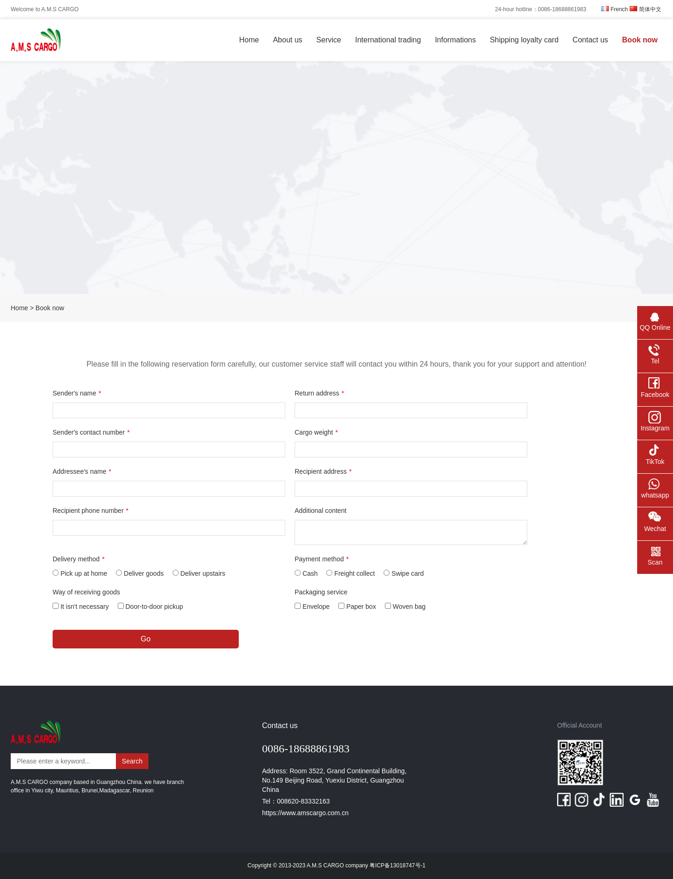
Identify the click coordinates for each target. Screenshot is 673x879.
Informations (455, 40)
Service (328, 40)
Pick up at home (80, 573)
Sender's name (77, 393)
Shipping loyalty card (524, 40)
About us (287, 40)
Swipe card (404, 573)
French (614, 9)
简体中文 (645, 9)
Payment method (322, 559)
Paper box (357, 606)
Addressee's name (82, 471)
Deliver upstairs (199, 573)
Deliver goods (140, 573)
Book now (640, 40)
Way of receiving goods (86, 592)
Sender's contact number (91, 432)
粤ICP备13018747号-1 (396, 865)
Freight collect (350, 573)
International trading (388, 40)
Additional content (320, 510)
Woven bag (405, 606)
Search (132, 761)
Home (249, 40)
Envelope (312, 606)
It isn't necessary (81, 606)
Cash (306, 573)
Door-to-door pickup (150, 606)
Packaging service (321, 592)
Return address (319, 393)
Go (145, 639)
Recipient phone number (90, 510)
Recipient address (323, 471)
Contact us (590, 40)
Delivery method (79, 559)
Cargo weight (316, 432)
